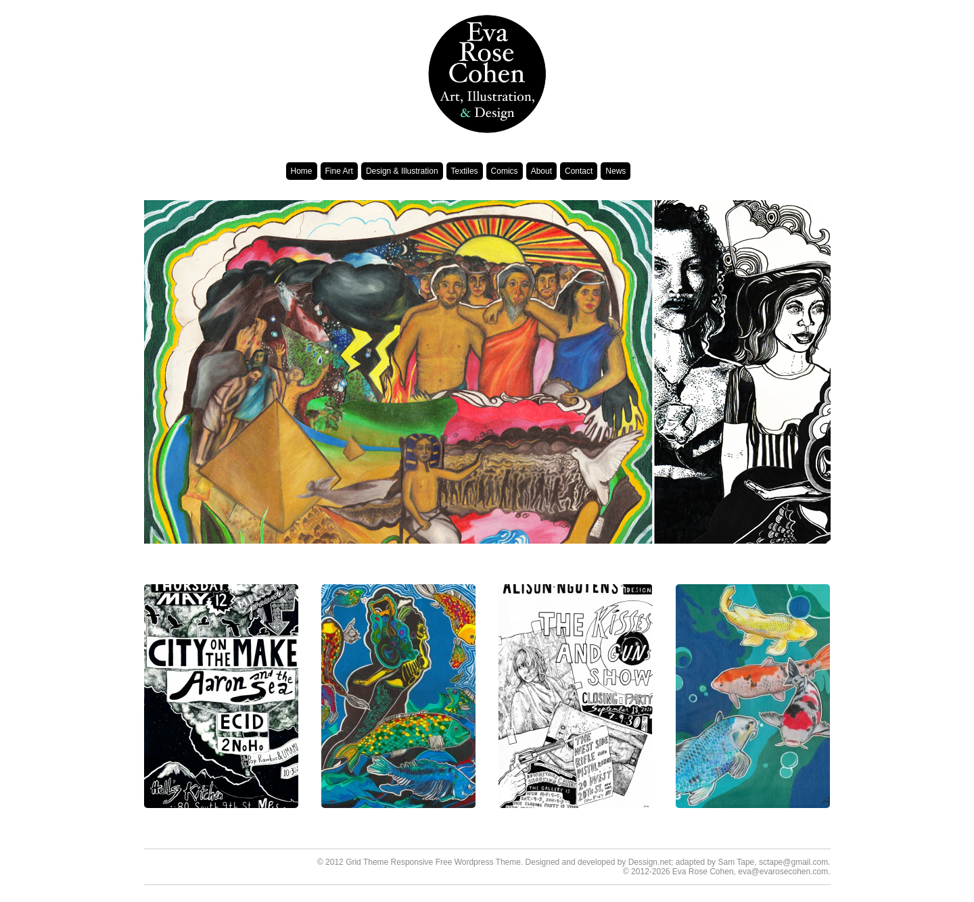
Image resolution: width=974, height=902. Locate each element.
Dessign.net (649, 862)
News (615, 171)
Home (301, 171)
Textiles (464, 171)
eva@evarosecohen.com (783, 871)
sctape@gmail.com (793, 862)
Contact (579, 171)
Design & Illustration (402, 171)
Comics (504, 171)
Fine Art (339, 171)
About (541, 171)
